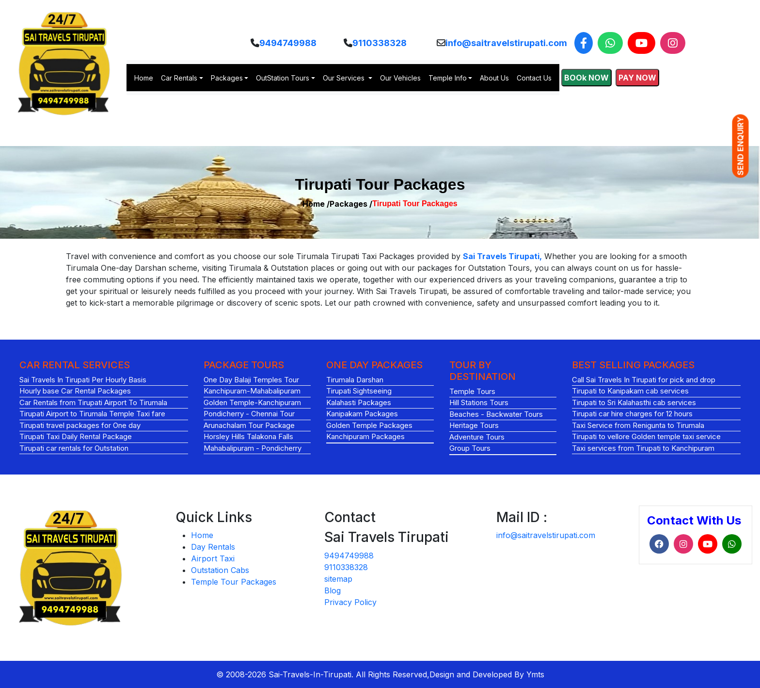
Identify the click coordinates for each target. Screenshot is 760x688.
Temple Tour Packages (233, 582)
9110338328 (379, 43)
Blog (332, 590)
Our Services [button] (344, 78)
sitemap (338, 579)
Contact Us (534, 78)
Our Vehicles (400, 78)
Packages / (351, 204)
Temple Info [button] (447, 78)
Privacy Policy (350, 602)
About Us (494, 78)
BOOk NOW (586, 77)
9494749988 (288, 43)
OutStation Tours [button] (282, 78)
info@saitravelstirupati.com (506, 43)
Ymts (535, 674)
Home (143, 78)
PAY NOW (637, 77)
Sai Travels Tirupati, (502, 256)
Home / (316, 204)
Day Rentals (213, 547)
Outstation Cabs (220, 570)
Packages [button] (227, 78)
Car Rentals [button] (179, 78)
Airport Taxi (213, 558)
